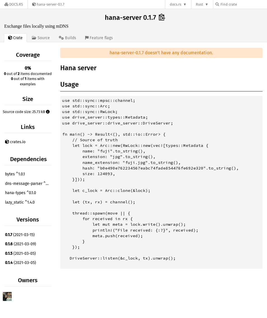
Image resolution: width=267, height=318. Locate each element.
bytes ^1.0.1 (15, 174)
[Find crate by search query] (243, 4)
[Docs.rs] (13, 4)
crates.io (15, 142)
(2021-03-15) (20, 234)
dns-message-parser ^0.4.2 (29, 183)
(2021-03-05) (20, 253)
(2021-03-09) (20, 244)
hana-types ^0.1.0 (20, 192)
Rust (199, 4)
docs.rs (175, 4)
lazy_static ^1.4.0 (20, 202)
